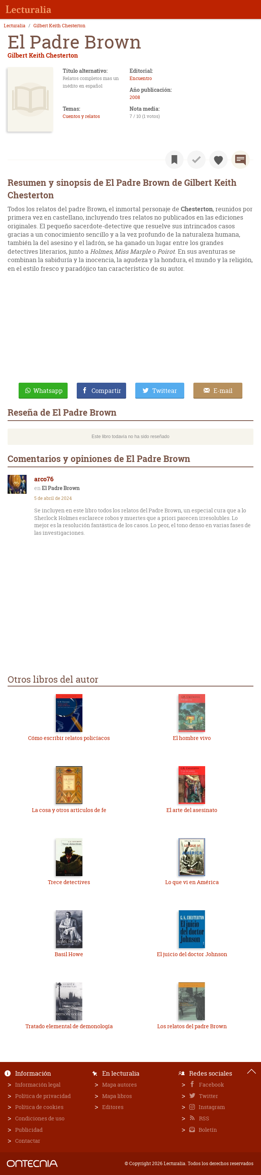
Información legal (37, 1084)
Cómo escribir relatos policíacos (69, 737)
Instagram (211, 1107)
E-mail (223, 390)
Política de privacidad (43, 1096)
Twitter (208, 1096)
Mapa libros (117, 1096)
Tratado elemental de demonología (69, 1026)
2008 (135, 97)
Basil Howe (69, 954)
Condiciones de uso (40, 1118)
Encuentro (141, 78)
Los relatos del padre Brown (192, 1026)
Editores (112, 1107)
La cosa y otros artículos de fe (69, 810)
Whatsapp (48, 390)
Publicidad (29, 1129)
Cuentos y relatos (81, 116)
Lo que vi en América (192, 882)
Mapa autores (119, 1084)
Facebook (211, 1084)
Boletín (207, 1129)
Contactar (27, 1140)
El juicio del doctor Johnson (192, 954)
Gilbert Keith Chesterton (59, 26)
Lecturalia (14, 26)
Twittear (164, 390)
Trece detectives (69, 882)
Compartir (106, 390)
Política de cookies (39, 1107)
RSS (203, 1118)
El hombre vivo (192, 737)
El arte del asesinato (191, 810)
